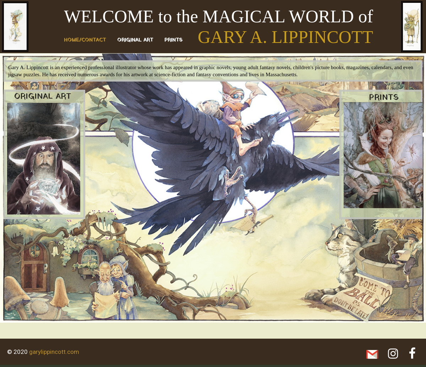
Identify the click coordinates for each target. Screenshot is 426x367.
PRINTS (173, 40)
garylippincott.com (54, 351)
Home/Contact (85, 40)
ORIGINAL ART (135, 40)
